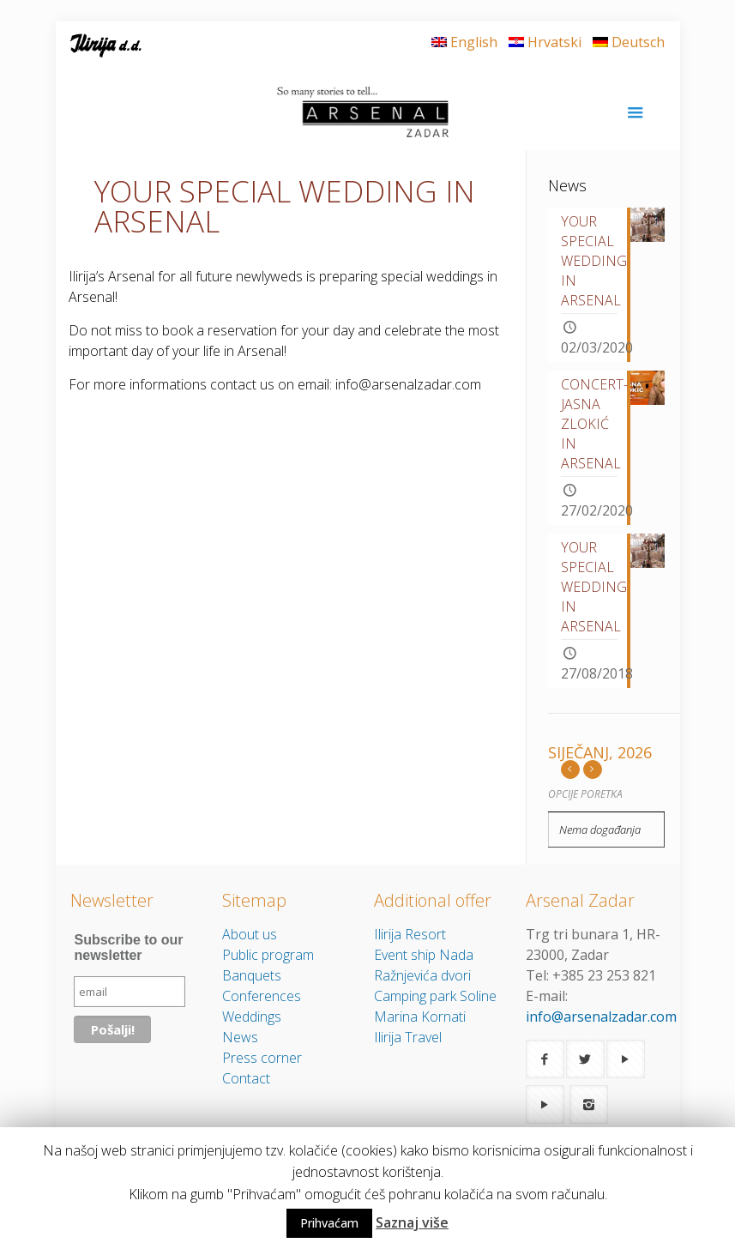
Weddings (251, 1016)
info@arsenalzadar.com (601, 1016)
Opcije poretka (585, 794)
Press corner (262, 1057)
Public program (268, 954)
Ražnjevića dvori (422, 975)
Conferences (261, 996)
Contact (246, 1078)
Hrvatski (545, 42)
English (464, 42)
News (240, 1037)
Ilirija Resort (410, 934)
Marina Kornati (420, 1016)
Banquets (251, 975)
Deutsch (629, 42)
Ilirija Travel (408, 1037)
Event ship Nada (423, 954)
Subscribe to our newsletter (128, 947)
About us (249, 934)
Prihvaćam (329, 1223)
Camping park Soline (435, 996)
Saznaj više (412, 1222)
